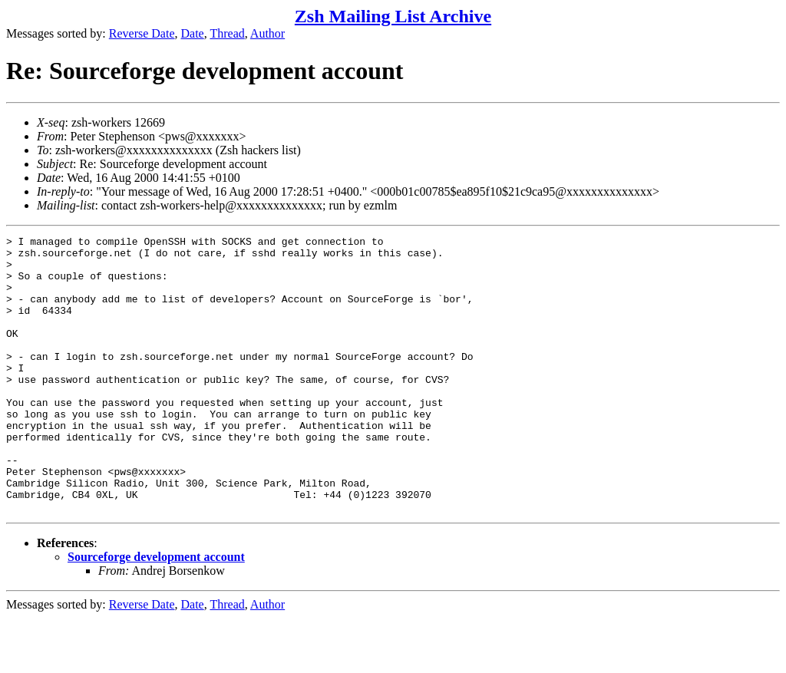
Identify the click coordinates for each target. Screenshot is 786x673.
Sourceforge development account (156, 612)
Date (192, 33)
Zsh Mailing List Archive (393, 16)
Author (267, 33)
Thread (227, 33)
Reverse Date (142, 33)
